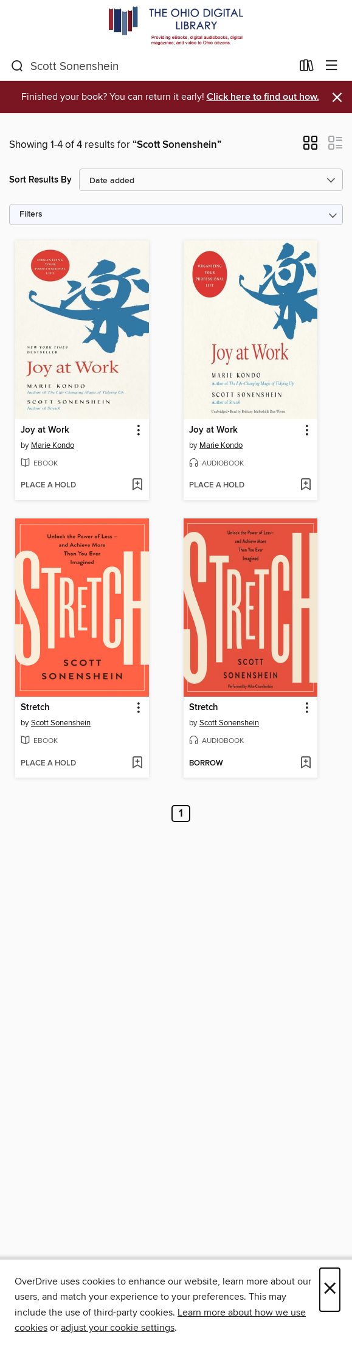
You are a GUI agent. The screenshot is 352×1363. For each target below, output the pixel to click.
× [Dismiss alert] (337, 97)
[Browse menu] (331, 66)
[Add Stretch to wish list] (137, 764)
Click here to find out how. (263, 97)
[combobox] (151, 66)
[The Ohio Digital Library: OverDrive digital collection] (176, 26)
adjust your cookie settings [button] (117, 1328)
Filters (31, 214)
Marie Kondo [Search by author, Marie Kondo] (52, 445)
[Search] (17, 66)
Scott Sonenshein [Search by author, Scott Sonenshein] (61, 723)
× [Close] (329, 1289)
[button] (310, 147)
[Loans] (306, 68)
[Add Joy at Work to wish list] (137, 485)
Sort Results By (40, 180)
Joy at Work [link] (45, 430)
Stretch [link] (35, 707)
